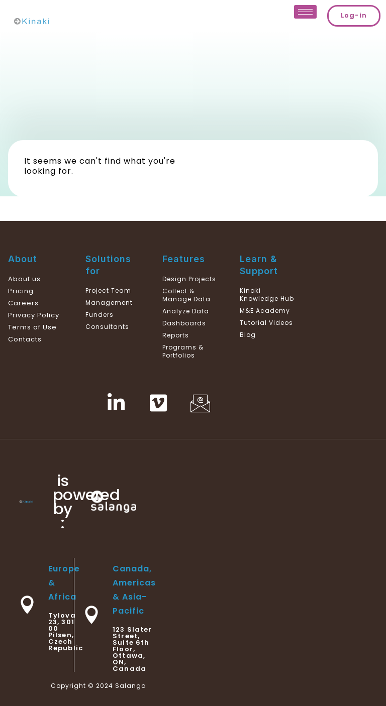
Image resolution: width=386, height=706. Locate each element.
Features (183, 259)
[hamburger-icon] (305, 12)
